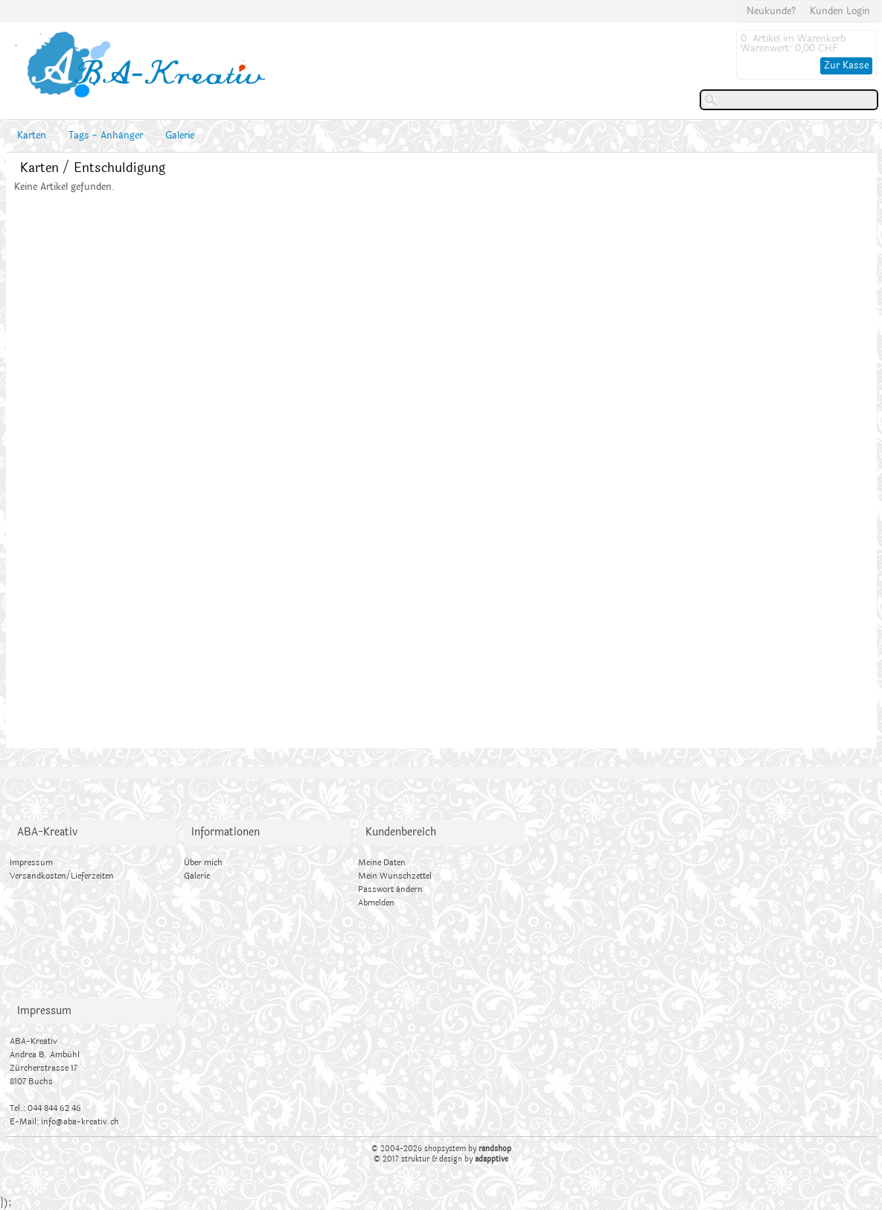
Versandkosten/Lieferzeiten (62, 876)
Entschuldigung (119, 168)
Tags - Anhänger (105, 135)
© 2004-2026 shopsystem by (441, 1149)
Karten (31, 135)
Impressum (31, 862)
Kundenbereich (400, 832)
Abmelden (376, 903)
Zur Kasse (846, 65)
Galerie (179, 135)
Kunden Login (840, 11)
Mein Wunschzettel (395, 876)
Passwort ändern (390, 889)
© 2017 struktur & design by (441, 1159)
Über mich (203, 862)
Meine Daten (382, 862)
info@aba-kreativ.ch (80, 1121)
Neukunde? (771, 11)
